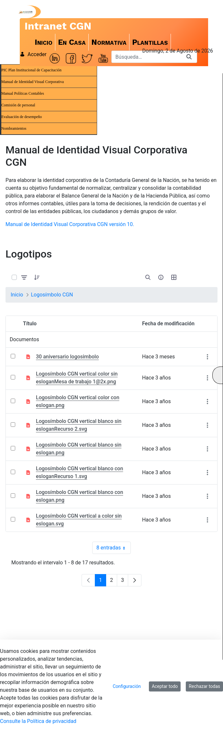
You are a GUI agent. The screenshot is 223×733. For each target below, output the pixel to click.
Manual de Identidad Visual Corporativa (32, 81)
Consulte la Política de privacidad (38, 721)
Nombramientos (13, 128)
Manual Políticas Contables (22, 93)
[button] (37, 277)
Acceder (33, 54)
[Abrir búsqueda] (148, 277)
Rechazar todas (204, 686)
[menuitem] (43, 42)
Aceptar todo (165, 686)
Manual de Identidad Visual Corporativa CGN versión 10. (70, 224)
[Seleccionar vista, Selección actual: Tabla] (174, 277)
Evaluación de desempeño (21, 116)
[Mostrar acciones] (207, 357)
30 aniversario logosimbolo (67, 357)
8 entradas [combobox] (113, 548)
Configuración (127, 686)
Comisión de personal (18, 105)
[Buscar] (146, 57)
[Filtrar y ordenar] (24, 277)
